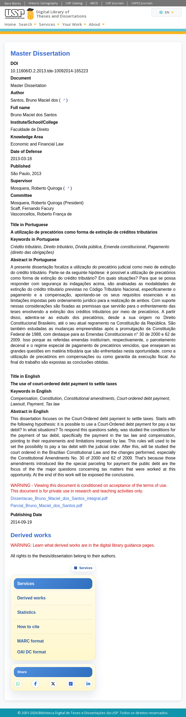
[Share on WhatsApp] (18, 684)
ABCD (94, 3)
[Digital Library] (30, 14)
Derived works (31, 598)
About (97, 24)
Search (27, 24)
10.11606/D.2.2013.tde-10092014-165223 (49, 71)
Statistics (26, 612)
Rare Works (13, 3)
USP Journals (115, 3)
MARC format (30, 641)
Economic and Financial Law (37, 144)
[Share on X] (53, 684)
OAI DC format (31, 652)
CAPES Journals (141, 3)
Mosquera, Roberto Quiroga (36, 188)
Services (49, 24)
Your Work (74, 24)
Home (10, 24)
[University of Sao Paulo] (15, 14)
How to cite (28, 626)
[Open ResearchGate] (71, 684)
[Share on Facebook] (35, 684)
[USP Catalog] (63, 100)
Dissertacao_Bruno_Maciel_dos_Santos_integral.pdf (58, 498)
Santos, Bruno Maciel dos (34, 100)
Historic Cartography (43, 3)
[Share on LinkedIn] (88, 684)
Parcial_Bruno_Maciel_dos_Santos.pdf (46, 505)
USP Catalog (74, 3)
